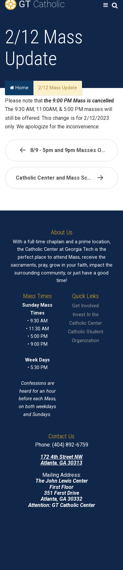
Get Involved (85, 306)
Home (19, 88)
